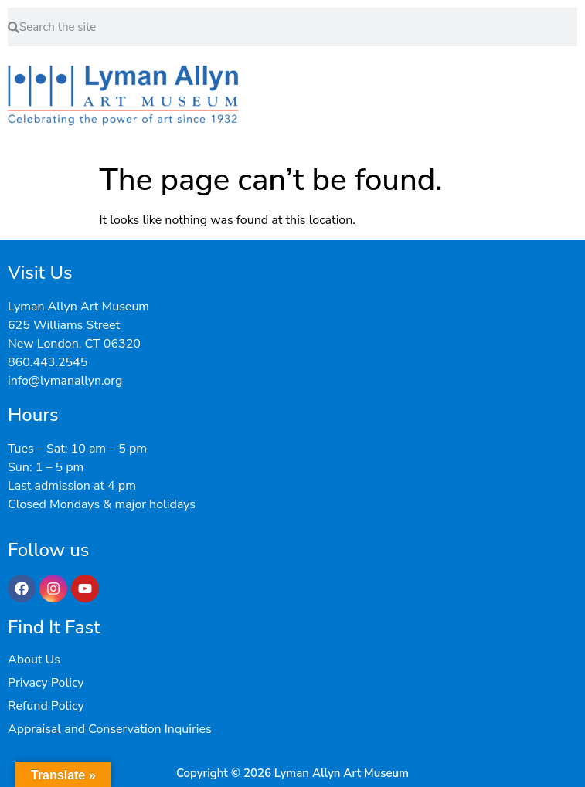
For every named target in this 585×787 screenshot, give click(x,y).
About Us (34, 659)
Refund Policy (46, 706)
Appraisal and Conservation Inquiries (110, 729)
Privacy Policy (46, 682)
